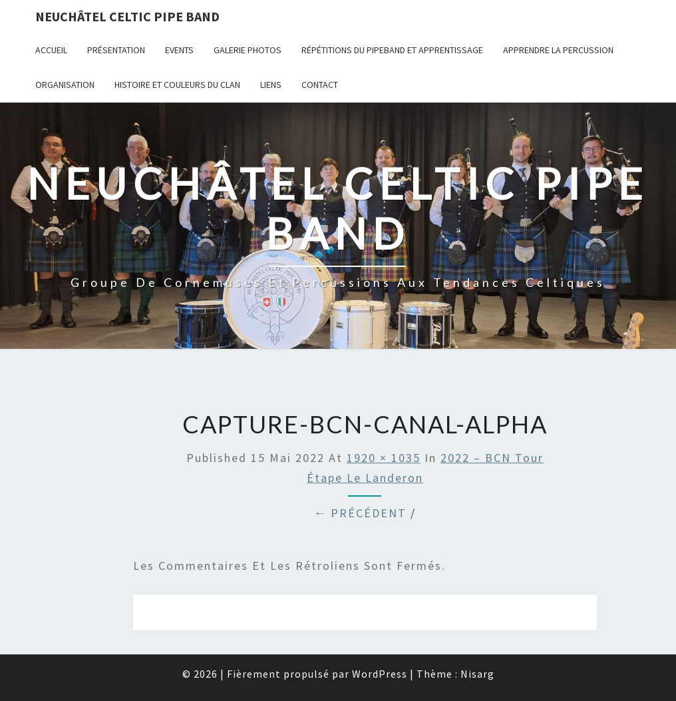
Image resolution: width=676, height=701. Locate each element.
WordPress (379, 673)
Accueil (51, 50)
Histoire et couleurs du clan (177, 85)
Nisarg (477, 673)
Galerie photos (247, 50)
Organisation (64, 85)
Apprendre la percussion (558, 50)
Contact (319, 85)
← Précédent (360, 513)
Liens (270, 85)
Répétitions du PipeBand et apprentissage (392, 50)
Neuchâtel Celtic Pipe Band (127, 16)
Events (179, 50)
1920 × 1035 (384, 457)
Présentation (116, 50)
